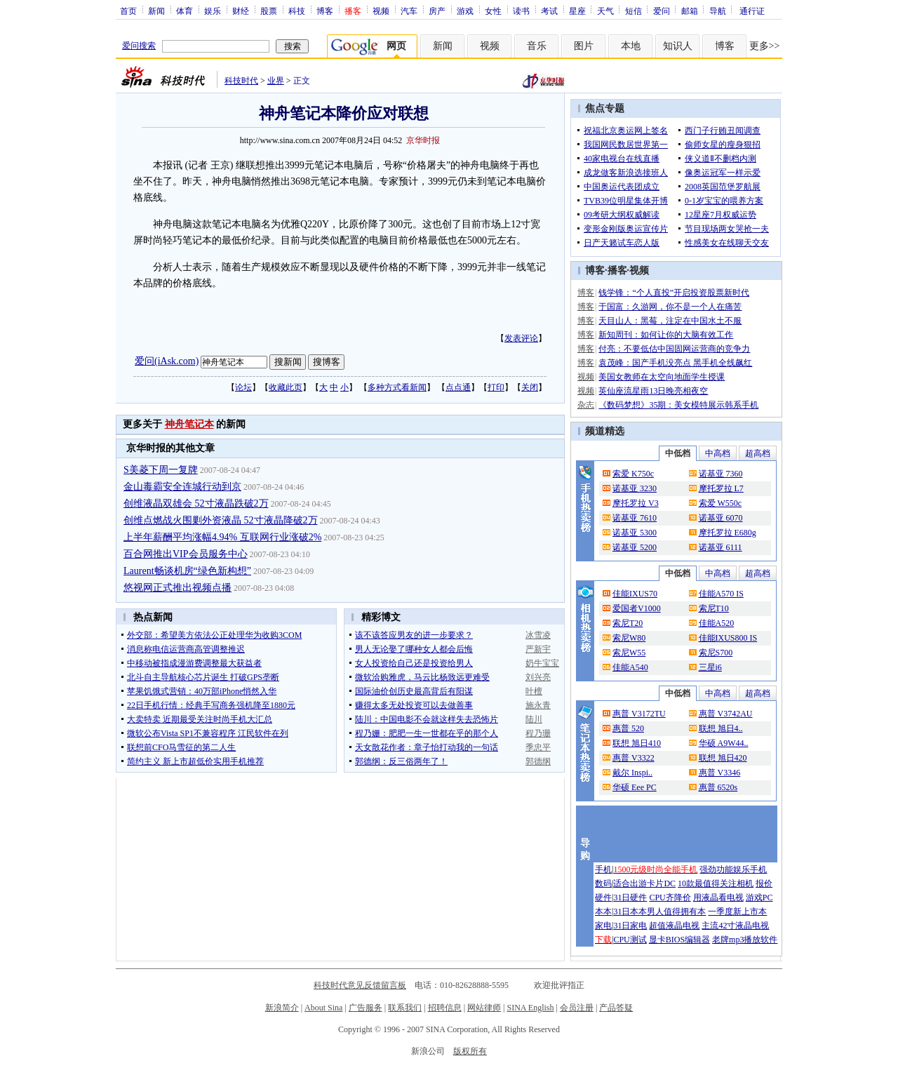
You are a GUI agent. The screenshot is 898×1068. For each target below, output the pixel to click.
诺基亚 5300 (634, 533)
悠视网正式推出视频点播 (177, 587)
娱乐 (212, 10)
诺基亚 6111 (720, 547)
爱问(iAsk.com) (167, 361)
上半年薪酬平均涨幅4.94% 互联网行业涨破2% (222, 537)
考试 (549, 10)
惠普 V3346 (720, 772)
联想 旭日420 (723, 758)
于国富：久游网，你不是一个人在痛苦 (670, 307)
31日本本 (630, 911)
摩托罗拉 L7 (721, 488)
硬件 (603, 897)
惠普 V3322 (633, 758)
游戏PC (759, 897)
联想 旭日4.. (721, 728)
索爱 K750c (633, 474)
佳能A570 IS (721, 594)
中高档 (717, 453)
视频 (381, 10)
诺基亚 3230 (634, 488)
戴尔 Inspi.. (632, 772)
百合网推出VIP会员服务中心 (185, 554)
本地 (631, 46)
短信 (633, 10)
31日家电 (630, 925)
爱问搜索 (139, 46)
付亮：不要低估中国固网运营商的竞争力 (674, 349)
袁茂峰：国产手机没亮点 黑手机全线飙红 (675, 363)
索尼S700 (716, 653)
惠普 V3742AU (726, 714)
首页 (128, 10)
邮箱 (689, 10)
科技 (296, 10)
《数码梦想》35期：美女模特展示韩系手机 (678, 405)
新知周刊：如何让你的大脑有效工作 (665, 335)
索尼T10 (714, 608)
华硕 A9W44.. (724, 743)
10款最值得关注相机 (715, 883)
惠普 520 (628, 728)
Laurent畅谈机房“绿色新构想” (187, 571)
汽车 (409, 10)
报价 (764, 883)
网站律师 (484, 1008)
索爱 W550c (720, 503)
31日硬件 (630, 897)
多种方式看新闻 (397, 387)
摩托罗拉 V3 (635, 503)
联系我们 (405, 1008)
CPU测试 (629, 939)
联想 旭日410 (636, 743)
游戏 (465, 10)
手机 (603, 869)
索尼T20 (627, 623)
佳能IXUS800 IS (728, 638)
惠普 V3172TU (639, 714)
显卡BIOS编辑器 (679, 939)
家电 (603, 925)
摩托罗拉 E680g (727, 533)
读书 (521, 10)
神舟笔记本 (189, 424)
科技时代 (241, 81)
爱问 (661, 10)
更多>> (764, 46)
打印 (496, 387)
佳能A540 (630, 667)
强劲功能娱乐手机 (733, 869)
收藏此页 (285, 387)
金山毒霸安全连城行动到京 (182, 486)
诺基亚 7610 (634, 518)
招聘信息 (445, 1008)
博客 (324, 10)
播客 (617, 270)
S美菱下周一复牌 (160, 470)
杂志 (585, 405)
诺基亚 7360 (721, 474)
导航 (717, 10)
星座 (577, 10)
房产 (437, 10)
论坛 (243, 387)
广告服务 (365, 1008)
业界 (275, 81)
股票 (268, 10)
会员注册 (577, 1008)
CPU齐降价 (669, 897)
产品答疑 (616, 1008)
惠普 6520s (718, 787)
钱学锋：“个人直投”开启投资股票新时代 (673, 293)
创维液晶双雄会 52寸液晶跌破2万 (196, 503)
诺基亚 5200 (634, 547)
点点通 (458, 387)
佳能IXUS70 (634, 594)
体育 (184, 10)
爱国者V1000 (636, 608)
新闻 (156, 10)
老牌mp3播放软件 (744, 939)
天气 (605, 10)
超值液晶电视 (674, 925)
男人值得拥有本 (676, 911)
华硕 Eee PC (634, 787)
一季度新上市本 (737, 911)
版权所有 (470, 1051)
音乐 (537, 46)
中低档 (677, 453)
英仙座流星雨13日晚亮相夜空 (653, 391)
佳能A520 (717, 623)
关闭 (529, 387)
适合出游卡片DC (644, 883)
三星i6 (710, 667)
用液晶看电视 (718, 897)
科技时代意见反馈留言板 (360, 985)
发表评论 (521, 338)
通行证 (752, 10)
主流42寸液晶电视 (735, 925)
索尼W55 (628, 653)
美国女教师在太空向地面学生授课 (661, 377)
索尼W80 (628, 638)
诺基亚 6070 (721, 518)
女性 (493, 10)
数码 (603, 883)
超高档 (757, 453)
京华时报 (423, 140)
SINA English (530, 1008)
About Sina (323, 1008)
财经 (240, 10)
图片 (584, 46)
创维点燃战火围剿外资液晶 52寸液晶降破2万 (220, 520)
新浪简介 (282, 1008)
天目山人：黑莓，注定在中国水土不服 (670, 321)
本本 (603, 911)
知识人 (677, 46)
